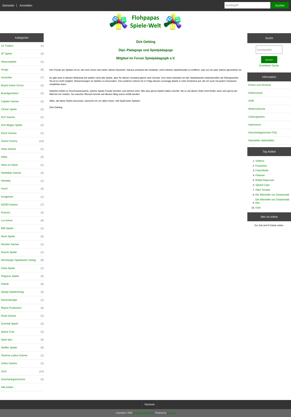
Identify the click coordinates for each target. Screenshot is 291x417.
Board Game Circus (22, 85)
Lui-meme (22, 220)
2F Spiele (22, 53)
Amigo (22, 69)
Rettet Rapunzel (264, 180)
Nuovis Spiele (22, 252)
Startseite (8, 5)
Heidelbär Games (22, 172)
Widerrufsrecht (256, 108)
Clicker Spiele (22, 109)
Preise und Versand (259, 84)
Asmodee (22, 77)
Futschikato (262, 170)
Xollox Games (22, 363)
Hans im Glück (22, 165)
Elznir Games (22, 133)
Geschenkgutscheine (22, 379)
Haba (22, 157)
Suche (269, 38)
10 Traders (22, 45)
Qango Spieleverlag (22, 292)
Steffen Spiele (22, 347)
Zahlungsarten (256, 116)
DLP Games (22, 117)
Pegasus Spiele (22, 276)
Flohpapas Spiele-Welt (143, 413)
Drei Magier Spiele (22, 125)
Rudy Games (22, 315)
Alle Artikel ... (8, 387)
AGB (251, 100)
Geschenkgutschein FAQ (262, 132)
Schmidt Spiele (22, 323)
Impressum (254, 124)
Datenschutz (255, 92)
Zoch (22, 371)
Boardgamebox (22, 93)
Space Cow (22, 331)
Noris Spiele (22, 236)
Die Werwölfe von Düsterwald (272, 194)
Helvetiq (22, 180)
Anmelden (26, 5)
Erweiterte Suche (269, 65)
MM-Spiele (22, 228)
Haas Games (22, 149)
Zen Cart (171, 413)
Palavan (260, 175)
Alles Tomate (262, 189)
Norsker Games (22, 244)
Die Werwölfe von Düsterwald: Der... (272, 201)
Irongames (22, 196)
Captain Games (22, 101)
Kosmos (22, 212)
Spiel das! (22, 339)
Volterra (259, 160)
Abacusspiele (22, 61)
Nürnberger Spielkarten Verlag (22, 260)
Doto (258, 207)
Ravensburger (22, 300)
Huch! (22, 188)
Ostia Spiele (22, 268)
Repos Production (22, 308)
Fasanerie (261, 165)
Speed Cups (262, 184)
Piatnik (22, 284)
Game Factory (22, 141)
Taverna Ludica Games (22, 355)
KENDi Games (22, 204)
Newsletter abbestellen (261, 140)
